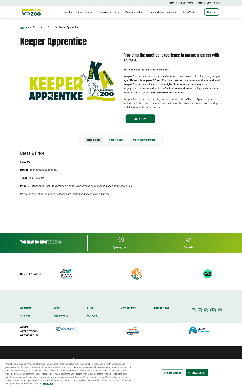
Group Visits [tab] (191, 12)
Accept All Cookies (197, 372)
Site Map (25, 315)
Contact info (128, 307)
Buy (211, 12)
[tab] (211, 12)
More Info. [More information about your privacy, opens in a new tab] (48, 383)
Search (201, 3)
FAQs (90, 307)
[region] (121, 373)
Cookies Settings (172, 372)
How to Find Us (177, 3)
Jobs (57, 307)
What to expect (116, 139)
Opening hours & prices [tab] (163, 12)
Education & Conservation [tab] (78, 12)
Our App (92, 315)
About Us (25, 307)
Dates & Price (93, 139)
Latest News (213, 3)
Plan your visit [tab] (134, 12)
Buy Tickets (61, 315)
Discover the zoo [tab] (109, 12)
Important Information (144, 139)
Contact (191, 3)
